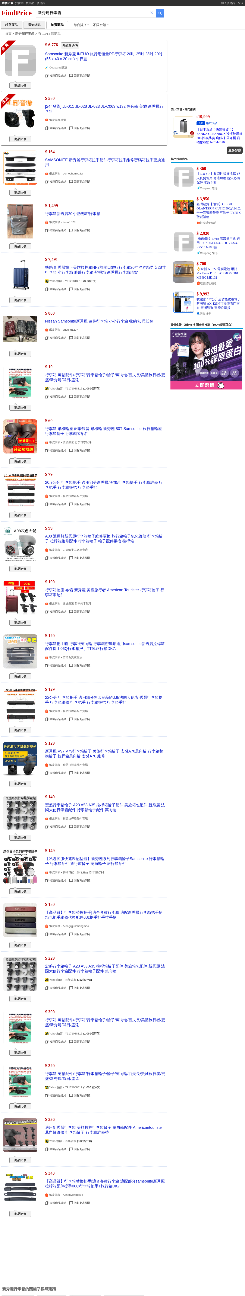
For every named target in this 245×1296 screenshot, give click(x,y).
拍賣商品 (57, 24)
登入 (241, 3)
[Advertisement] (206, 73)
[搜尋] (93, 13)
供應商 (41, 3)
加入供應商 (228, 3)
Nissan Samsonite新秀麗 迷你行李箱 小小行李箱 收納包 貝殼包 (99, 321)
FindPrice (16, 13)
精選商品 (11, 24)
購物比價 (7, 3)
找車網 (30, 3)
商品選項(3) (70, 45)
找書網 (19, 3)
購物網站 (34, 24)
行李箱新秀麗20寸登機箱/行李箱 (72, 214)
